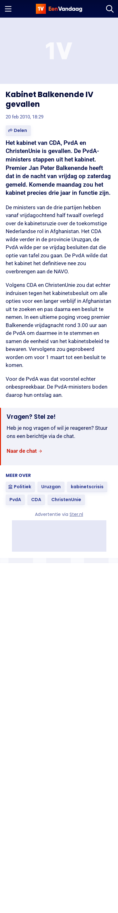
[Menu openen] (8, 8)
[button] (18, 130)
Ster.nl (76, 514)
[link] (24, 451)
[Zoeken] (110, 8)
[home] (59, 9)
